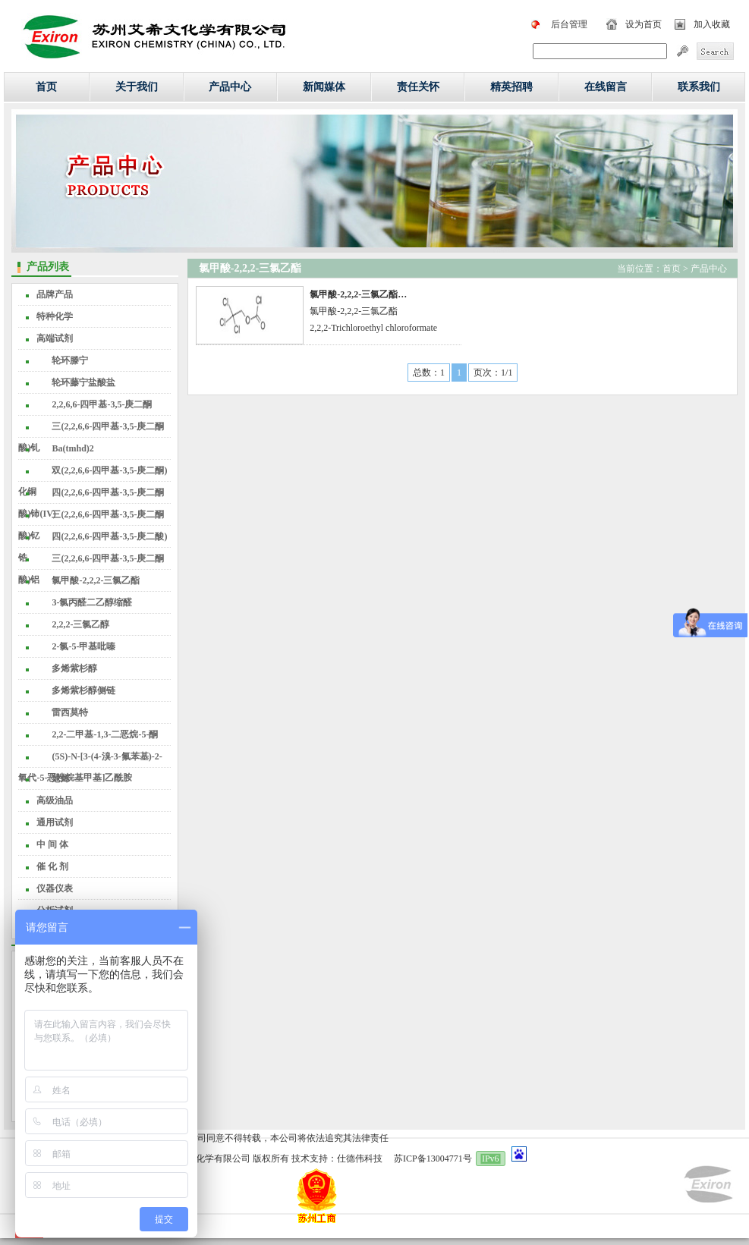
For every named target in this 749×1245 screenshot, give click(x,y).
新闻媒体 (324, 87)
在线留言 (605, 87)
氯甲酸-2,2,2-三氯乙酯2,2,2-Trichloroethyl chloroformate (373, 311)
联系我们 (699, 87)
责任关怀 (418, 87)
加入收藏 (712, 24)
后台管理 (569, 24)
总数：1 (429, 372)
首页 (46, 87)
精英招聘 (511, 87)
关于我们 (136, 87)
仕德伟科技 (359, 1158)
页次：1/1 (493, 372)
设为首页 (643, 24)
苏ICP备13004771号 (433, 1158)
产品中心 (230, 87)
